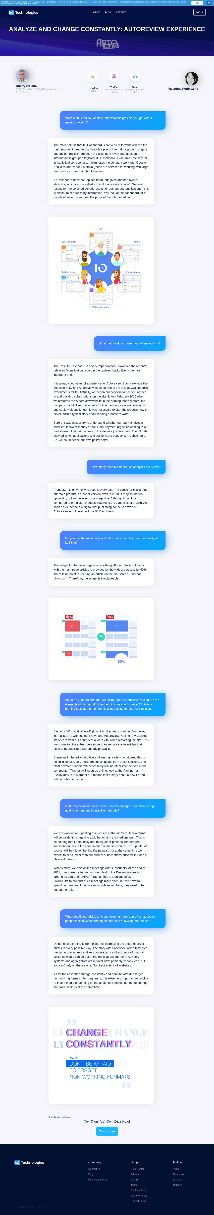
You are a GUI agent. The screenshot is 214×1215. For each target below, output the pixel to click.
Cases (96, 12)
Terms (134, 1184)
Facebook (178, 1174)
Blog (108, 12)
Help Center (137, 1168)
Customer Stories (98, 1179)
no (209, 3)
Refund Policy (138, 1200)
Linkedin (177, 1179)
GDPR (134, 1179)
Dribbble (177, 1184)
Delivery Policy (139, 1195)
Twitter (176, 1168)
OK (197, 3)
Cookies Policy (139, 1190)
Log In (199, 12)
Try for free (107, 1131)
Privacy (135, 1174)
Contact (121, 12)
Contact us (94, 1168)
